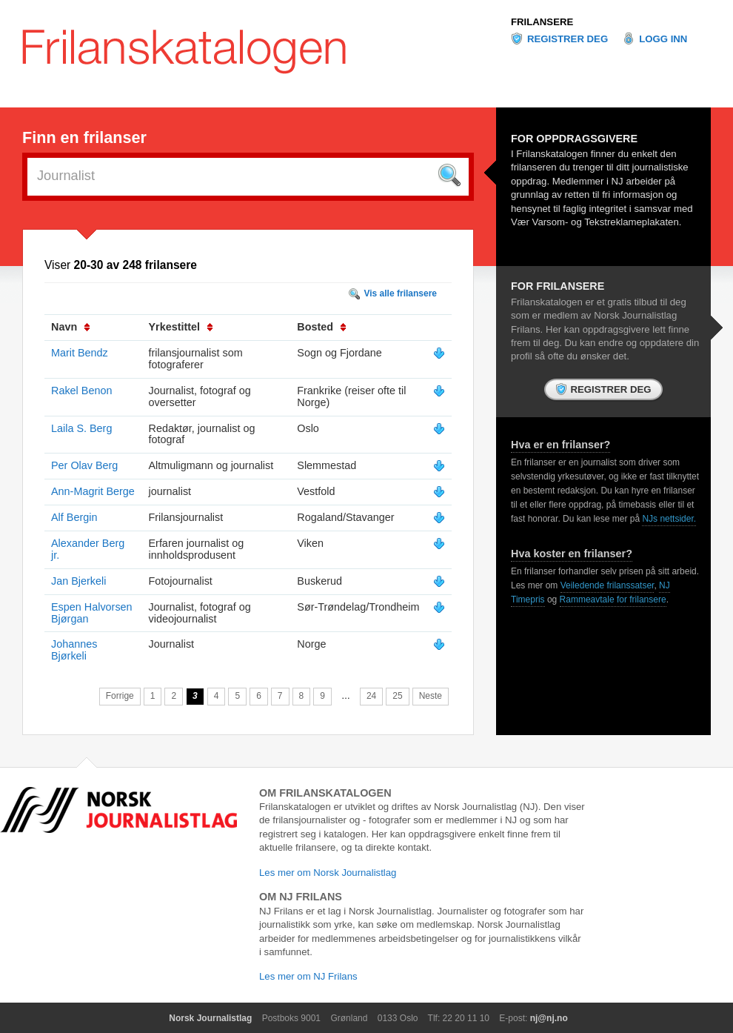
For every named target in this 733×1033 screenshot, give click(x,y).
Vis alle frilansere (400, 293)
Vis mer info (439, 353)
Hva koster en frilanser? (571, 553)
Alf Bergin (74, 517)
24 (371, 696)
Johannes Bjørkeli (74, 650)
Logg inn (663, 38)
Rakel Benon (81, 390)
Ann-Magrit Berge (93, 491)
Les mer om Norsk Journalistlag (327, 872)
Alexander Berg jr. (87, 549)
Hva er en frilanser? (560, 445)
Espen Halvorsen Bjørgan (92, 613)
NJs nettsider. (669, 519)
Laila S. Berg (81, 428)
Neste (430, 696)
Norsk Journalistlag (210, 1018)
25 (397, 696)
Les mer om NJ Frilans (308, 976)
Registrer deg (567, 38)
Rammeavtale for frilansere (613, 599)
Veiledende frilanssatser (607, 585)
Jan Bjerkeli (78, 581)
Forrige (120, 696)
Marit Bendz (79, 353)
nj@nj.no (549, 1018)
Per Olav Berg (84, 465)
